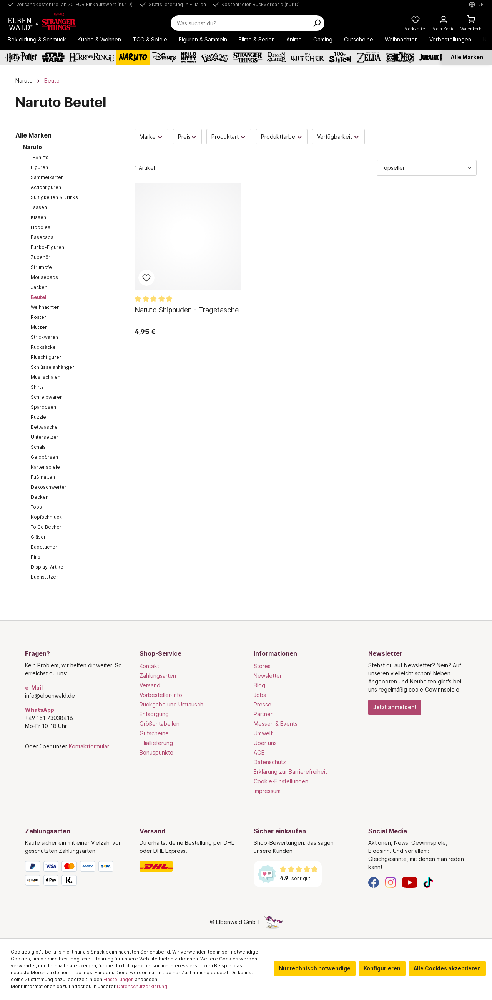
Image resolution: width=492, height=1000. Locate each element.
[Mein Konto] (443, 23)
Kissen (38, 217)
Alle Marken (467, 57)
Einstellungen (118, 979)
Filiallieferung (156, 743)
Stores (262, 666)
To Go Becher (46, 527)
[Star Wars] (53, 57)
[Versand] (189, 866)
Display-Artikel (48, 567)
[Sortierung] (427, 168)
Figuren (39, 167)
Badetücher (44, 547)
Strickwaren (44, 337)
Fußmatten (43, 477)
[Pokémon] (215, 57)
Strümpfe (41, 267)
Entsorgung (154, 714)
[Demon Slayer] (276, 57)
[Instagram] (390, 882)
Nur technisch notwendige (315, 968)
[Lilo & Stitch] (340, 57)
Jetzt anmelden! (394, 707)
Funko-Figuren (47, 247)
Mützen (39, 327)
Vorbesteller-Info (161, 695)
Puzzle (38, 417)
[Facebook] (373, 882)
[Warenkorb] (470, 23)
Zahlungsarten (158, 675)
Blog (259, 685)
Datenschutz (270, 762)
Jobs (260, 695)
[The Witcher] (307, 57)
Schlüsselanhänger (52, 367)
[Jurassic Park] (436, 57)
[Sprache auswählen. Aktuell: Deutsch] (476, 4)
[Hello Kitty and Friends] (188, 57)
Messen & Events (276, 723)
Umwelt (263, 733)
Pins (35, 557)
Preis (187, 136)
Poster (38, 317)
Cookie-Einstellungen (281, 781)
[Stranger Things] (248, 57)
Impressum (267, 791)
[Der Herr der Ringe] (91, 57)
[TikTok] (428, 882)
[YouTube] (409, 882)
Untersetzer (44, 437)
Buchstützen (45, 577)
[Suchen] (317, 23)
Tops (36, 507)
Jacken (39, 287)
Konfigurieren (382, 968)
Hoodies (40, 227)
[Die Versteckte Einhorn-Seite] (273, 922)
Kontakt (149, 666)
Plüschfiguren (46, 357)
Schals (38, 447)
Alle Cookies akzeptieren (447, 968)
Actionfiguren (46, 187)
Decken (39, 497)
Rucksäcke (43, 347)
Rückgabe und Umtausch (171, 704)
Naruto (32, 147)
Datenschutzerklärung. (142, 986)
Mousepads (44, 277)
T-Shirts (39, 157)
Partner (263, 714)
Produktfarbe (282, 136)
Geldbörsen (44, 457)
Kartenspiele (45, 467)
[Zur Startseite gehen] (51, 23)
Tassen (39, 207)
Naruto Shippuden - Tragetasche (187, 310)
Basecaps (42, 237)
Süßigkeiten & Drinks (54, 197)
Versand (150, 685)
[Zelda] (368, 57)
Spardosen (43, 407)
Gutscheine (154, 733)
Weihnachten (45, 307)
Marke (151, 136)
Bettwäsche (44, 427)
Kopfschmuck (46, 517)
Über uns (265, 743)
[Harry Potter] (21, 57)
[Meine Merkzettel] (415, 23)
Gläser (38, 537)
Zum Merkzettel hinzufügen (146, 278)
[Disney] (164, 57)
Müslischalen (45, 377)
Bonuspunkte (156, 752)
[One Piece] (400, 57)
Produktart (228, 136)
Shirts (37, 387)
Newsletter (268, 675)
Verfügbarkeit (338, 136)
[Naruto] (133, 57)
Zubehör (40, 257)
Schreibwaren (47, 397)
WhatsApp (39, 709)
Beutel (39, 297)
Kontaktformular (89, 746)
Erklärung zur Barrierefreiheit (290, 771)
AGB (259, 752)
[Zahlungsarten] (74, 875)
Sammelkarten (47, 177)
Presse (262, 704)
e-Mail (34, 687)
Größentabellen (160, 723)
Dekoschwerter (48, 487)
